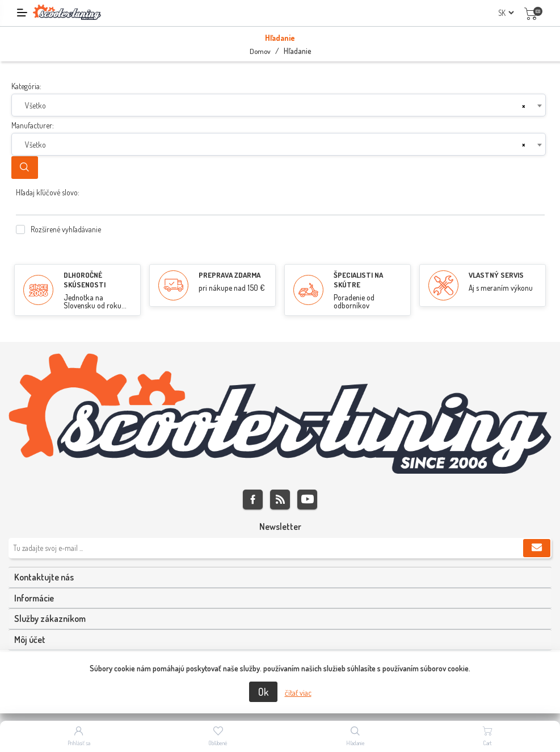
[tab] (280, 577)
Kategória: (26, 86)
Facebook (253, 499)
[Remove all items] (523, 105)
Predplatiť (536, 548)
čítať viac (298, 692)
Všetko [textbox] (35, 105)
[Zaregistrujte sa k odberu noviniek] (280, 548)
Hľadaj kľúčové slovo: (47, 192)
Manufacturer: (32, 125)
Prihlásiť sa (79, 743)
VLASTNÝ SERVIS (496, 274)
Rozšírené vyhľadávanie (66, 229)
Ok (263, 692)
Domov (260, 51)
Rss (280, 499)
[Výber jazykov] (506, 12)
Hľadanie (24, 167)
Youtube (307, 499)
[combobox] (278, 105)
